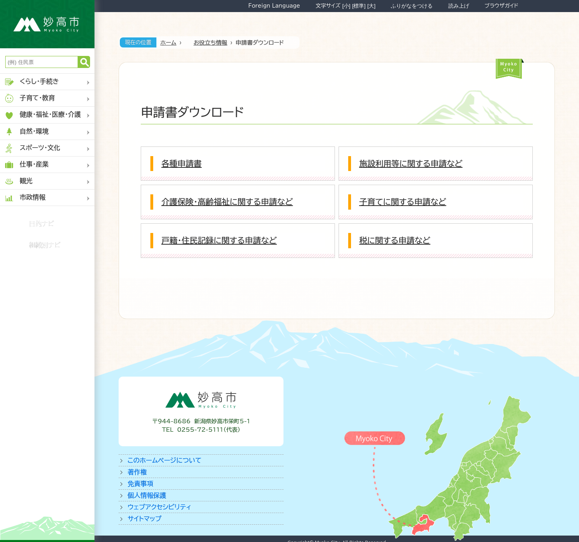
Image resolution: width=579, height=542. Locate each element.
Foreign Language (274, 5)
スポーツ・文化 (32, 148)
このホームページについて (164, 460)
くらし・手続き (31, 82)
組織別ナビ (45, 245)
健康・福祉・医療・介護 (42, 115)
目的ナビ (41, 224)
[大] (372, 6)
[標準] (358, 6)
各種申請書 (181, 163)
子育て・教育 (29, 98)
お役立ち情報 (210, 42)
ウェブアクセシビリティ (159, 507)
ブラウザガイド (501, 5)
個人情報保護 (146, 495)
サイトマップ (144, 518)
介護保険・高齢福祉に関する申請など (227, 202)
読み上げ (458, 6)
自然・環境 (26, 132)
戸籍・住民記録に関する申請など (219, 240)
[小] (346, 6)
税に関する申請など (394, 240)
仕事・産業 (26, 165)
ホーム (168, 42)
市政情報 (24, 198)
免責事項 (140, 483)
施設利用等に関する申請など (410, 163)
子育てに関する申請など (402, 202)
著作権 (137, 472)
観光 (18, 181)
